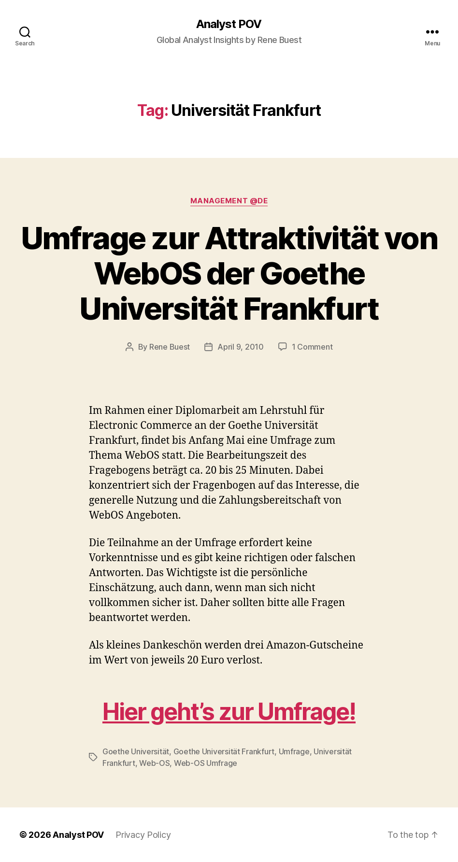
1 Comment (312, 347)
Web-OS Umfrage (205, 763)
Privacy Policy (143, 835)
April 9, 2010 (240, 347)
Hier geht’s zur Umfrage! (229, 711)
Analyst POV (228, 24)
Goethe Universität (135, 751)
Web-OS (154, 763)
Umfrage (294, 751)
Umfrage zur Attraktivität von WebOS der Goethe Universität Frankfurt (229, 273)
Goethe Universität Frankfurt (223, 751)
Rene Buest (169, 347)
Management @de (229, 201)
